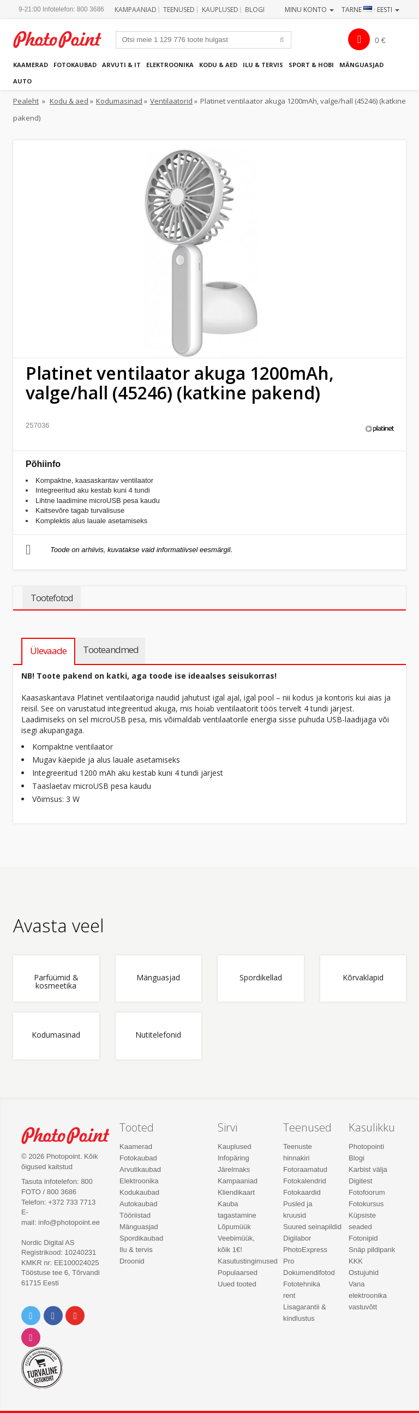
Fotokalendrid (304, 1181)
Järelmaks (234, 1169)
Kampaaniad (136, 9)
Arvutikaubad (140, 1169)
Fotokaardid (302, 1192)
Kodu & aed (218, 65)
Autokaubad (138, 1204)
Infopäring (233, 1158)
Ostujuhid (364, 1272)
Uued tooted (237, 1284)
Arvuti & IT (121, 65)
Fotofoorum (367, 1192)
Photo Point (71, 1135)
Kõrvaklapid (363, 978)
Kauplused (220, 9)
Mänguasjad (361, 65)
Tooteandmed (111, 649)
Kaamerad (30, 65)
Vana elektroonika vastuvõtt (368, 1295)
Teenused (179, 9)
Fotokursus (366, 1204)
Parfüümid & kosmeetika (56, 982)
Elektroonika (170, 65)
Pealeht (26, 101)
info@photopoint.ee (69, 1222)
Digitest (360, 1181)
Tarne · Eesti (370, 9)
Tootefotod (52, 598)
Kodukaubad (139, 1192)
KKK (356, 1261)
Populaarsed (238, 1272)
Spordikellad (261, 978)
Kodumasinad (119, 101)
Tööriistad (135, 1215)
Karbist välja (368, 1169)
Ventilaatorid (171, 101)
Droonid (132, 1261)
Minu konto (309, 9)
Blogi (255, 9)
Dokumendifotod (309, 1272)
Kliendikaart (236, 1192)
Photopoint (63, 39)
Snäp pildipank (372, 1250)
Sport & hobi (311, 65)
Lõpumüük (234, 1227)
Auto (22, 81)
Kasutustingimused (248, 1261)
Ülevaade (48, 650)
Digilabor (297, 1238)
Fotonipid (363, 1238)
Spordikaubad (141, 1238)
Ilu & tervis (263, 65)
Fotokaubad (75, 65)
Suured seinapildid (312, 1227)
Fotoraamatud (305, 1169)
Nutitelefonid (158, 1035)
